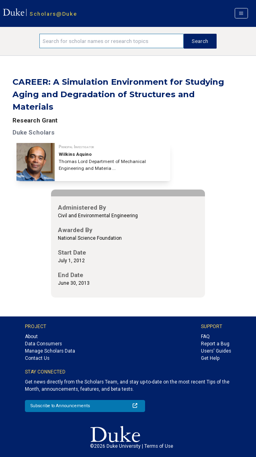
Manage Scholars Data (50, 351)
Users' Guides (216, 351)
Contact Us (37, 358)
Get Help (210, 358)
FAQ (205, 336)
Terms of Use (158, 446)
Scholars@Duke (53, 13)
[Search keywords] (111, 41)
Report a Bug (215, 344)
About (31, 336)
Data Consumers (43, 344)
